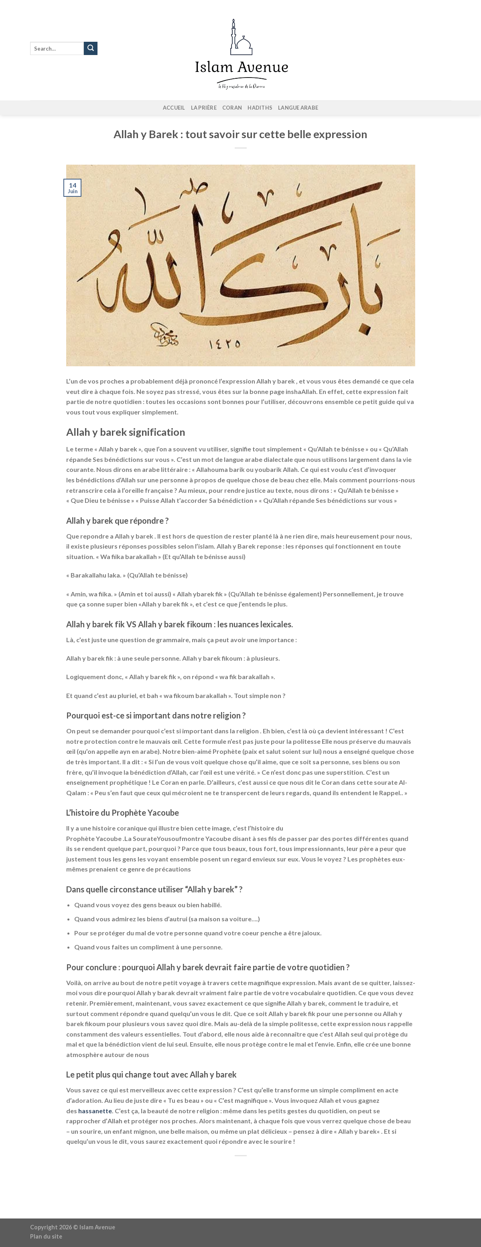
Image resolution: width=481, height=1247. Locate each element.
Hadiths (260, 107)
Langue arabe (298, 107)
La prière (204, 107)
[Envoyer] (90, 48)
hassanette (94, 1110)
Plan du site (46, 1236)
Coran (232, 107)
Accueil (174, 107)
